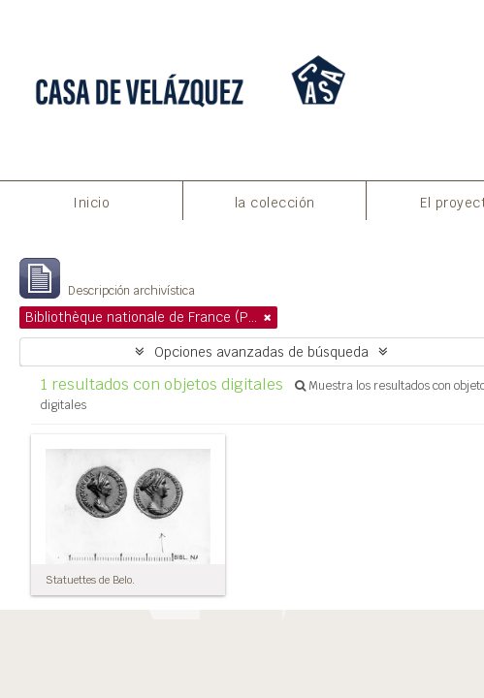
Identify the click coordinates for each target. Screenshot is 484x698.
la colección (275, 202)
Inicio (91, 202)
